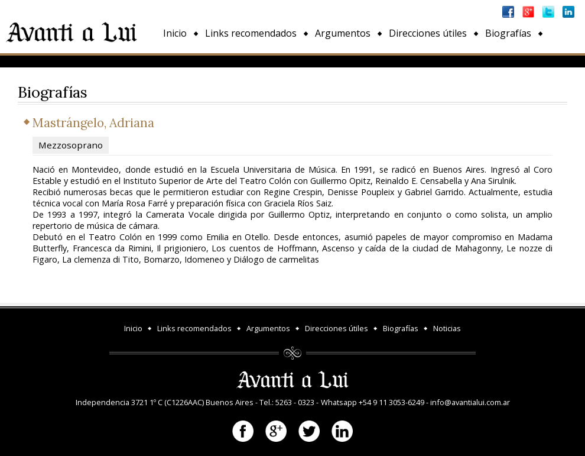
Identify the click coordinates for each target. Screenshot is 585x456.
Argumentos (342, 33)
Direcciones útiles (428, 33)
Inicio (175, 33)
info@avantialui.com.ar (470, 402)
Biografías (508, 33)
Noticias (181, 60)
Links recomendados (251, 33)
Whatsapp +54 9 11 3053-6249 (372, 402)
